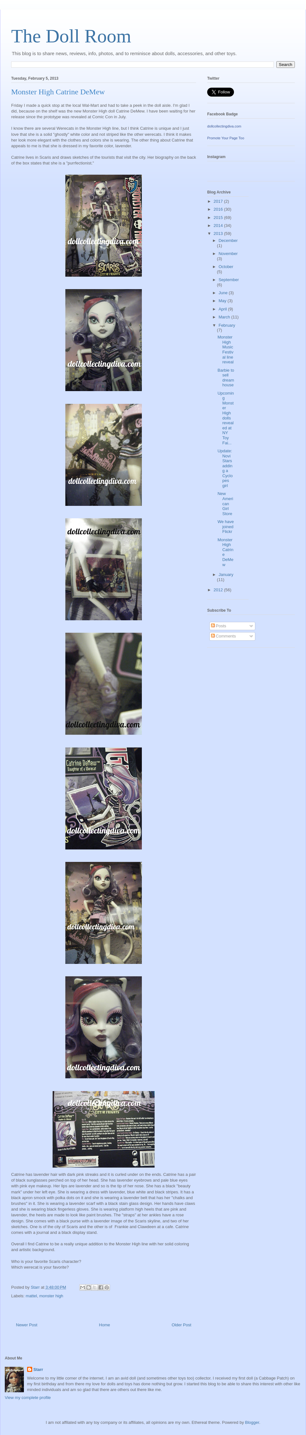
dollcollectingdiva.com (224, 126)
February (227, 325)
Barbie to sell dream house (225, 378)
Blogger (252, 1422)
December (228, 240)
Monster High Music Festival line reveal (225, 349)
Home (104, 1324)
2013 (219, 233)
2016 (219, 209)
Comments (223, 636)
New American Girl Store (225, 503)
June (224, 292)
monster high (51, 1295)
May (223, 300)
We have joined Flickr (225, 526)
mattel (31, 1295)
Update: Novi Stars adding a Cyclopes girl (225, 468)
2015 (219, 217)
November (228, 253)
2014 (219, 225)
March (225, 317)
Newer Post (26, 1324)
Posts (218, 625)
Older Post (181, 1324)
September (229, 279)
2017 (219, 201)
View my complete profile (28, 1397)
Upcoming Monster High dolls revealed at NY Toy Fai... (225, 418)
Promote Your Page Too (225, 138)
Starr (38, 1369)
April (223, 309)
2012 (219, 589)
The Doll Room (71, 36)
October (226, 266)
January (226, 574)
